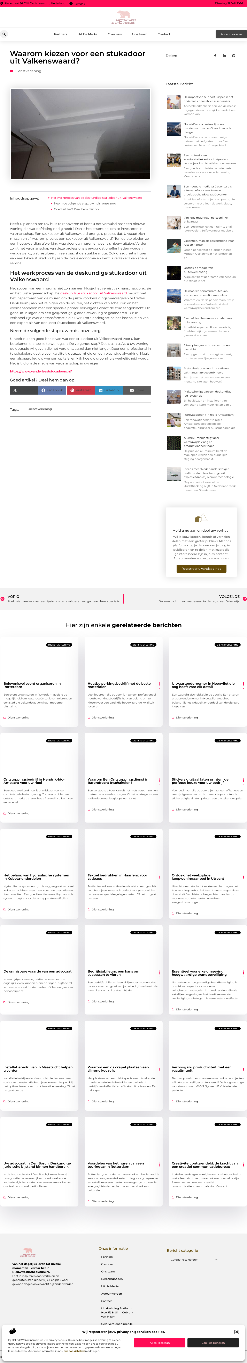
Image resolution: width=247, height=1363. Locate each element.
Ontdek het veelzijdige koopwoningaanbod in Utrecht (198, 877)
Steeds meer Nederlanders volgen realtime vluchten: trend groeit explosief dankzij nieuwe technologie (209, 473)
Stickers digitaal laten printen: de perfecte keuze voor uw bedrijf (200, 781)
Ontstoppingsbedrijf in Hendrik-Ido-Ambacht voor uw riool (33, 781)
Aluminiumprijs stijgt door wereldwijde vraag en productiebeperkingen (201, 441)
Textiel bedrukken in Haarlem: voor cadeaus (117, 877)
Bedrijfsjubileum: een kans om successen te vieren (113, 973)
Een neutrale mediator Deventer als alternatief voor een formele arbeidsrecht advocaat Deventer (208, 190)
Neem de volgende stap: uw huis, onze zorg (85, 203)
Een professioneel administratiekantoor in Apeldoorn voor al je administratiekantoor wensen (210, 159)
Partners (60, 34)
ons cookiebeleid (74, 1351)
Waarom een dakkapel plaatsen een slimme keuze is (118, 1068)
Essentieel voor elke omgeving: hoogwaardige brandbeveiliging (199, 973)
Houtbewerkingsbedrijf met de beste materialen (119, 685)
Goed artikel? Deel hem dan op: (76, 209)
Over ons (115, 34)
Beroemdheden (112, 1278)
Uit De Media (88, 34)
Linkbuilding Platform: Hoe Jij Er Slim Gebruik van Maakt (117, 1312)
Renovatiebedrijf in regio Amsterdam (209, 414)
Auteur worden (111, 1293)
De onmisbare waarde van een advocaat (37, 971)
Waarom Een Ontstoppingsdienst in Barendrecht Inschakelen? (118, 781)
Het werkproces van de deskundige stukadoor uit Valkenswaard (96, 198)
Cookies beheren (213, 1342)
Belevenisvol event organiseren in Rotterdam (32, 685)
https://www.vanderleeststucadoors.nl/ (41, 371)
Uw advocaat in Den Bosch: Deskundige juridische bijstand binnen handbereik (37, 1165)
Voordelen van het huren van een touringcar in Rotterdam (116, 1165)
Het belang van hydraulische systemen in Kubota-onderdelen (36, 877)
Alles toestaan (160, 1342)
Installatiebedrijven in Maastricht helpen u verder (38, 1068)
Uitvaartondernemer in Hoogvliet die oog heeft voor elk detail (203, 685)
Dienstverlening (28, 71)
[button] (237, 1332)
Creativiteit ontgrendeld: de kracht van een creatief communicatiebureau (205, 1165)
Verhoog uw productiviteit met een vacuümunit (202, 1068)
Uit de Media (110, 1286)
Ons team (139, 34)
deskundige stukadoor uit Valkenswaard (93, 293)
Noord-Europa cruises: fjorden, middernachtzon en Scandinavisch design (207, 128)
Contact (164, 34)
